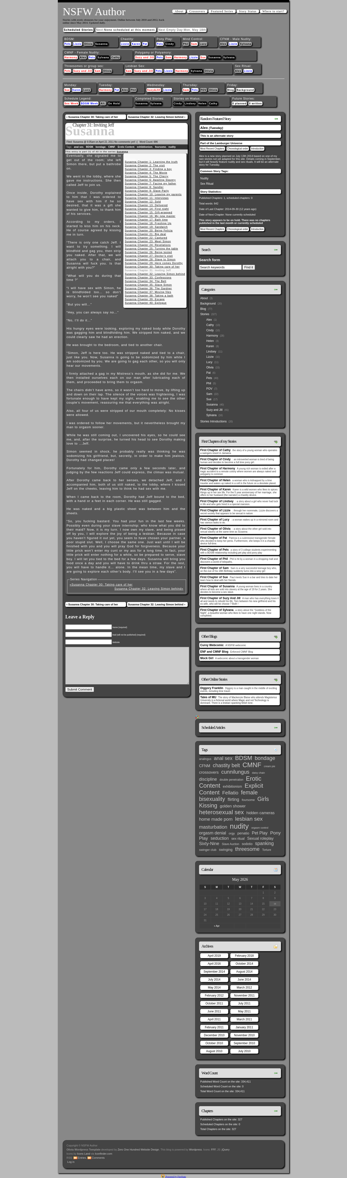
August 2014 (244, 971)
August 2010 (214, 1051)
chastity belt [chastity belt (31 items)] (226, 765)
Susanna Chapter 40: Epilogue (146, 302)
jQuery (225, 1149)
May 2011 (244, 1011)
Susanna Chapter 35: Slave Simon (148, 284)
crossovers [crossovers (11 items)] (209, 772)
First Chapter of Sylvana (217, 610)
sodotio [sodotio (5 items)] (247, 844)
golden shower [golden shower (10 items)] (233, 806)
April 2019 (214, 955)
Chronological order (237, 148)
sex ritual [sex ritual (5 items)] (238, 838)
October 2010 (214, 1043)
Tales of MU (208, 697)
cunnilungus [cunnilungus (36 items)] (235, 772)
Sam (194, 43)
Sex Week (71, 103)
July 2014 (214, 979)
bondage (101, 147)
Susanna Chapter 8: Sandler (144, 187)
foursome (160, 147)
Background (245, 89)
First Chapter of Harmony (217, 468)
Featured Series (222, 11)
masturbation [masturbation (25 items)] (213, 827)
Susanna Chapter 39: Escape (145, 299)
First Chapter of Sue (214, 577)
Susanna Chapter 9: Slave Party (147, 190)
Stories (204, 314)
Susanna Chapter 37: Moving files (148, 292)
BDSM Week (89, 103)
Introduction (257, 148)
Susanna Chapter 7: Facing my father (150, 183)
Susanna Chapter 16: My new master (150, 216)
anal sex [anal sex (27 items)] (223, 758)
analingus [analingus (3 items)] (205, 759)
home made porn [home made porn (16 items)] (216, 819)
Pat (145, 43)
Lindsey (190, 103)
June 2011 (214, 1011)
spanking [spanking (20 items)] (264, 843)
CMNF (111, 147)
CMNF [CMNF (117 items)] (251, 765)
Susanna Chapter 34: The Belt (145, 281)
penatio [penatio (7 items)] (243, 833)
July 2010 (244, 1051)
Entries (82, 1157)
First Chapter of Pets (214, 549)
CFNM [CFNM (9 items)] (204, 766)
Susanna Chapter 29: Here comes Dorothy (154, 263)
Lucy (203, 43)
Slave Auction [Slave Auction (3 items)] (230, 844)
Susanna (101, 43)
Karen (136, 43)
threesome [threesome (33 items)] (247, 849)
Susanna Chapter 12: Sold (143, 201)
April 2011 (214, 1019)
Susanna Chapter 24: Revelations (148, 245)
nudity (172, 147)
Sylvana (245, 43)
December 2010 (214, 1035)
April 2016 (214, 963)
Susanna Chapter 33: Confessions (148, 277)
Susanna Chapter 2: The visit (145, 165)
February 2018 (244, 955)
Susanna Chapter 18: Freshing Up (148, 223)
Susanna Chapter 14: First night (147, 208)
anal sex (78, 147)
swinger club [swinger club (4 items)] (207, 850)
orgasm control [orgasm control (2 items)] (259, 827)
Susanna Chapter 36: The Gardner (148, 288)
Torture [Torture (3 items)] (266, 850)
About (179, 11)
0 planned (239, 103)
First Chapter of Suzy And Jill (220, 598)
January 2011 (244, 1027)
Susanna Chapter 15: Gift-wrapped (148, 212)
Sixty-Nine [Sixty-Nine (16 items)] (209, 843)
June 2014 (244, 979)
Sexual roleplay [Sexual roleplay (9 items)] (260, 838)
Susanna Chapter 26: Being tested (148, 252)
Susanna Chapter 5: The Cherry (146, 176)
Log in (70, 1161)
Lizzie (77, 43)
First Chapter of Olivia (215, 528)
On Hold (114, 103)
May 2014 (214, 987)
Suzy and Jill (144, 57)
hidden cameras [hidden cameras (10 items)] (261, 813)
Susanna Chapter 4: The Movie (146, 172)
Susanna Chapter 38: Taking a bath (149, 295)
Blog (230, 89)
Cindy (170, 43)
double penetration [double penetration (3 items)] (231, 779)
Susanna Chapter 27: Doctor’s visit (149, 255)
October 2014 (244, 963)
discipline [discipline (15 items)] (208, 779)
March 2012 (244, 987)
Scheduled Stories (78, 30)
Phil (186, 43)
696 (156, 142)
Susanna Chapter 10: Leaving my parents (153, 194)
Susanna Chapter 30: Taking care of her (93, 116)
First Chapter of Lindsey (217, 501)
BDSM (89, 147)
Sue (203, 57)
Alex (223, 43)
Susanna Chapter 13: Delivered (146, 205)
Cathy (115, 57)
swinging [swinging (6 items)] (226, 850)
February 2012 (214, 995)
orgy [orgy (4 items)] (232, 833)
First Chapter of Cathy (215, 450)
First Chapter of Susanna (217, 586)
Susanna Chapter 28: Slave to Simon (150, 259)
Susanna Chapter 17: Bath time (146, 219)
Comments (98, 1157)
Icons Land (83, 1153)
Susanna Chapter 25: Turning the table (151, 248)
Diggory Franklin (211, 688)
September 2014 (214, 971)
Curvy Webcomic (212, 645)
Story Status (248, 11)
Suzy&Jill (154, 89)
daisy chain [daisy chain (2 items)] (258, 772)
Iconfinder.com (103, 1153)
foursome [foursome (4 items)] (248, 800)
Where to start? (273, 11)
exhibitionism (144, 147)
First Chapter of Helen (215, 480)
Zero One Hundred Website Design (138, 1149)
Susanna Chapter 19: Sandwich (146, 226)
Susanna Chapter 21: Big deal (145, 234)
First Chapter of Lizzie (215, 510)
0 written (255, 103)
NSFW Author (94, 12)
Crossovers (197, 11)
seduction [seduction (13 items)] (220, 838)
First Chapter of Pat (213, 538)
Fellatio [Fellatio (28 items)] (230, 792)
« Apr (217, 926)
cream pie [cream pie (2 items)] (269, 766)
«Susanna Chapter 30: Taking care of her (101, 584)
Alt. (103, 103)
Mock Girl (207, 658)
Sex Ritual (207, 183)
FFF (213, 1149)
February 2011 (214, 1027)
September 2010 (244, 1043)
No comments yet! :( (126, 142)
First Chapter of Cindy (215, 459)
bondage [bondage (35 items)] (265, 758)
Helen (202, 103)
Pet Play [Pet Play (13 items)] (259, 833)
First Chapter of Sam (214, 568)
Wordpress (195, 1149)
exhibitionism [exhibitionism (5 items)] (232, 786)
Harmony (70, 57)
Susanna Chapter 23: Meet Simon (148, 241)
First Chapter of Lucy (214, 519)
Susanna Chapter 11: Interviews (147, 197)
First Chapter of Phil (214, 559)
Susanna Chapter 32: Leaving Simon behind (155, 116)
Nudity (204, 178)
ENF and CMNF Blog (214, 651)
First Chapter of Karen (215, 489)
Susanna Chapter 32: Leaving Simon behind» (148, 588)
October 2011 (214, 1003)
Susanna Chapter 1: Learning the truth (151, 161)
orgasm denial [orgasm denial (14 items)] (212, 833)
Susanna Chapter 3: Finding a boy (148, 169)
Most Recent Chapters (212, 148)
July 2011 (244, 1003)
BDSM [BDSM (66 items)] (243, 758)
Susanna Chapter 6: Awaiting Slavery (150, 179)
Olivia (88, 43)
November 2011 (244, 995)
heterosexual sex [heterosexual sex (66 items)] (221, 812)
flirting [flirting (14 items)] (233, 799)
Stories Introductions (213, 421)
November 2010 (244, 1035)
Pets (67, 43)
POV (203, 89)
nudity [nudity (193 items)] (239, 826)
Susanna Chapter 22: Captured (146, 237)
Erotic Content (126, 147)
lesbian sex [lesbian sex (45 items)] (249, 819)
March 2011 (244, 1019)
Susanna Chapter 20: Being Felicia (149, 230)
